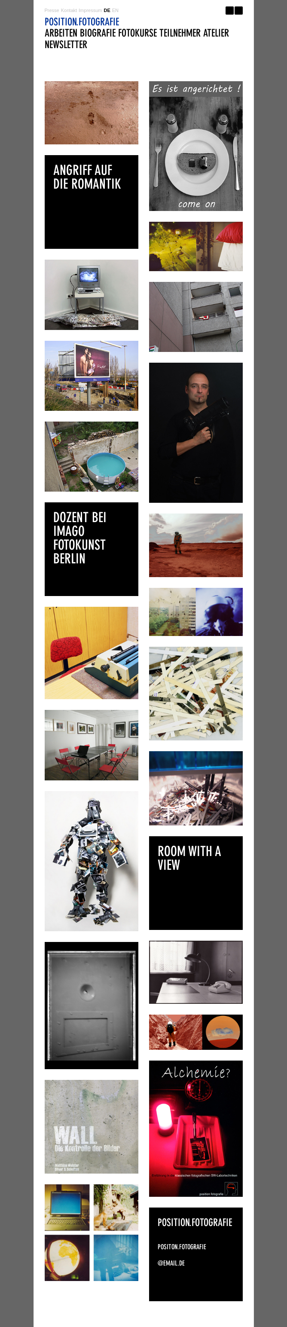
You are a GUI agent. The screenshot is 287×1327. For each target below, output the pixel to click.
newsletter (66, 44)
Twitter (239, 10)
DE (107, 10)
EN (115, 10)
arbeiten (61, 33)
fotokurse (137, 33)
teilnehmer (180, 33)
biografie (98, 33)
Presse (52, 10)
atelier (216, 33)
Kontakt (69, 10)
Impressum (90, 10)
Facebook (230, 10)
